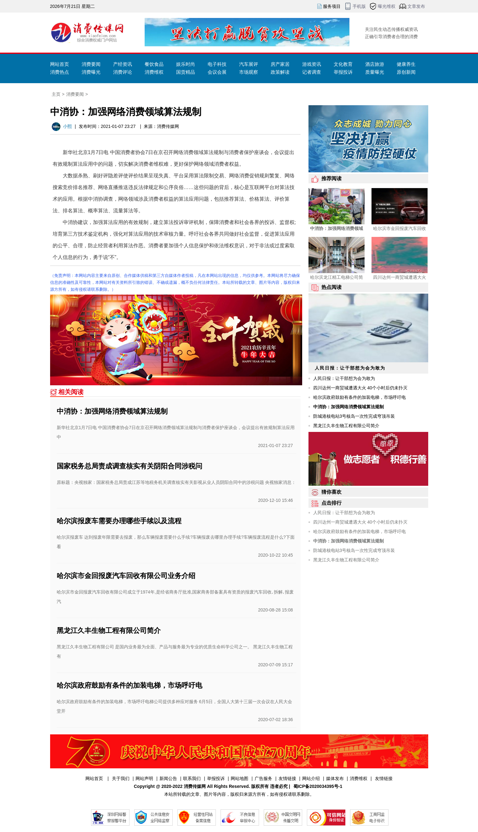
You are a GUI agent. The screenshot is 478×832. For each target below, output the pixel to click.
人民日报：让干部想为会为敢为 (344, 378)
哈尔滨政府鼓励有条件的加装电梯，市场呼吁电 (129, 685)
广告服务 (263, 778)
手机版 (359, 6)
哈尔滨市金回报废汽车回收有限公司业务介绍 (126, 576)
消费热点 (59, 72)
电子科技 (217, 64)
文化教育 (343, 64)
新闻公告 (168, 778)
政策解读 (280, 72)
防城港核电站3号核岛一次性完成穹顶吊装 (354, 416)
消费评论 (122, 72)
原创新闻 (406, 72)
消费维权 (154, 72)
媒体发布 (335, 778)
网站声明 (144, 778)
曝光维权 (386, 6)
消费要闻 (91, 64)
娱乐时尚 (185, 64)
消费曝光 (91, 72)
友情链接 (287, 778)
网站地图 (239, 778)
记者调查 (311, 72)
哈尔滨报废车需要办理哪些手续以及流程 (119, 521)
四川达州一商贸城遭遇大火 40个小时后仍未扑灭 (360, 387)
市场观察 (248, 72)
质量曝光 (374, 72)
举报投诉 (343, 72)
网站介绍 (311, 778)
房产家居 (280, 64)
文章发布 (416, 6)
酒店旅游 (374, 64)
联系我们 (192, 778)
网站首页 (59, 64)
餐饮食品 (154, 64)
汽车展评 (248, 64)
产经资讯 (122, 64)
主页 (56, 94)
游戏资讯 (311, 64)
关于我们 (121, 778)
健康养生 (406, 64)
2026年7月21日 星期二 (72, 6)
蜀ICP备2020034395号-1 (318, 786)
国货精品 (185, 72)
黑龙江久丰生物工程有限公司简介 (109, 630)
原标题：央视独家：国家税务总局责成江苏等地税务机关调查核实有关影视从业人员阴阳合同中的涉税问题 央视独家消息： (176, 482)
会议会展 (217, 72)
